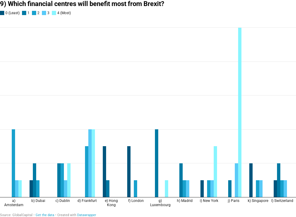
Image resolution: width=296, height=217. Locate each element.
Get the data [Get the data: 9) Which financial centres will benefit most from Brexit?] (45, 215)
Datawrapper (86, 215)
